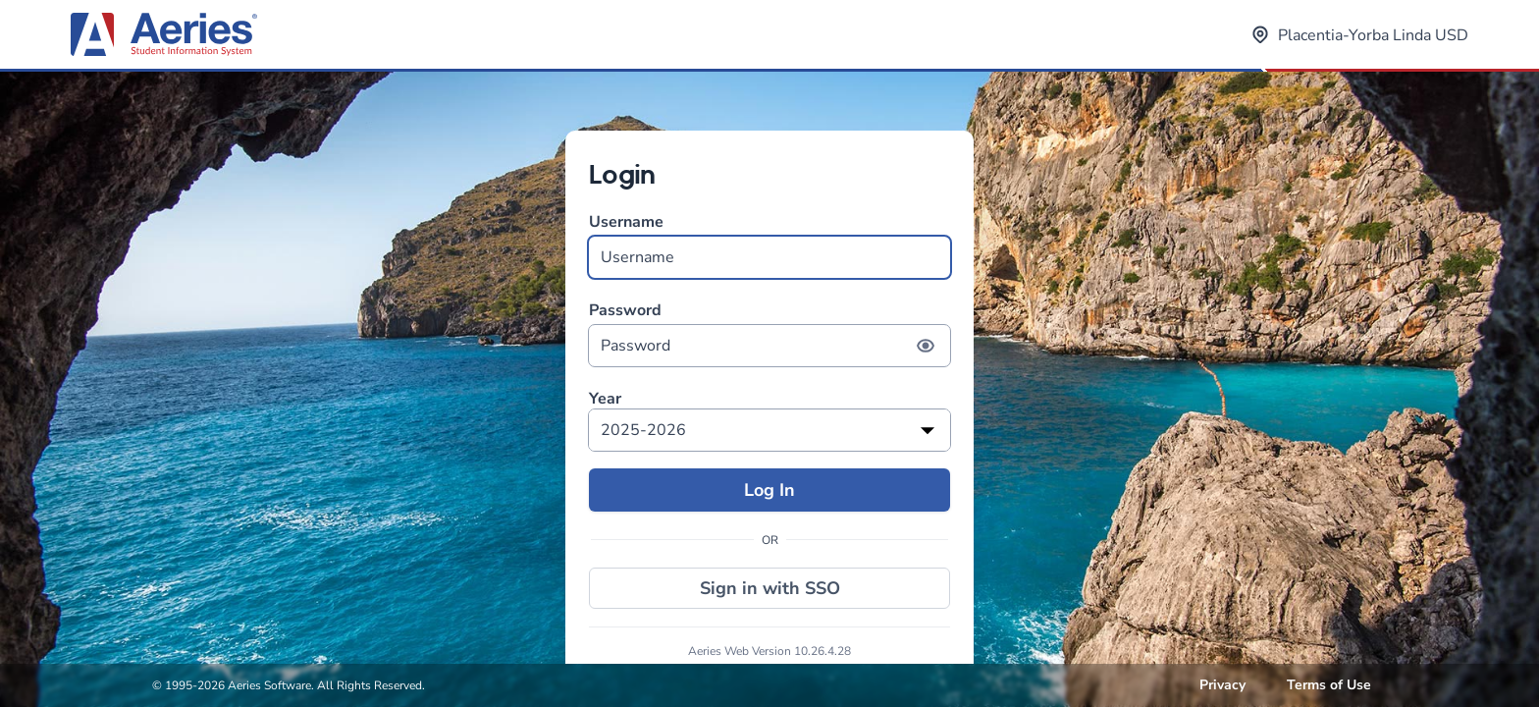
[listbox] (769, 430)
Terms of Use (1329, 685)
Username (769, 245)
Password (769, 333)
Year (605, 399)
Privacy (1222, 685)
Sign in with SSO (770, 588)
